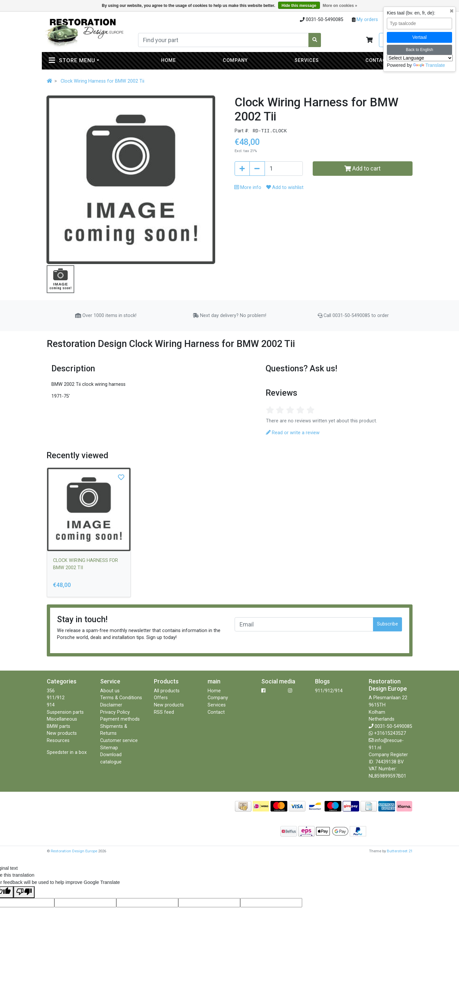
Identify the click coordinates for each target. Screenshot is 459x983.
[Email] (304, 624)
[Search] (223, 40)
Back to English (419, 49)
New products (62, 733)
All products (167, 691)
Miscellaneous (62, 719)
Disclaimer (111, 705)
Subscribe (387, 624)
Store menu (87, 60)
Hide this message (299, 5)
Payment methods (120, 719)
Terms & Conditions (121, 698)
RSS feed (164, 712)
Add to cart (362, 168)
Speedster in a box (67, 752)
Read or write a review (293, 433)
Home (168, 60)
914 (51, 705)
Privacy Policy (115, 712)
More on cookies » (340, 5)
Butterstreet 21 (400, 851)
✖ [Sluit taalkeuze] (451, 11)
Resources (58, 740)
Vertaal (419, 37)
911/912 (56, 698)
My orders (366, 19)
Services (307, 60)
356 (51, 691)
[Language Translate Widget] (420, 58)
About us (110, 691)
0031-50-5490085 (393, 726)
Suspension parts (65, 712)
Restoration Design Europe (74, 851)
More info (247, 187)
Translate (429, 65)
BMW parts (58, 726)
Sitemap (109, 748)
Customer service (119, 740)
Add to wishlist (284, 187)
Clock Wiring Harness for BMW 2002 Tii (102, 81)
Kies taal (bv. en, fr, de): (411, 12)
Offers (161, 698)
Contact (377, 60)
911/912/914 (329, 691)
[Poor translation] (24, 892)
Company (235, 60)
